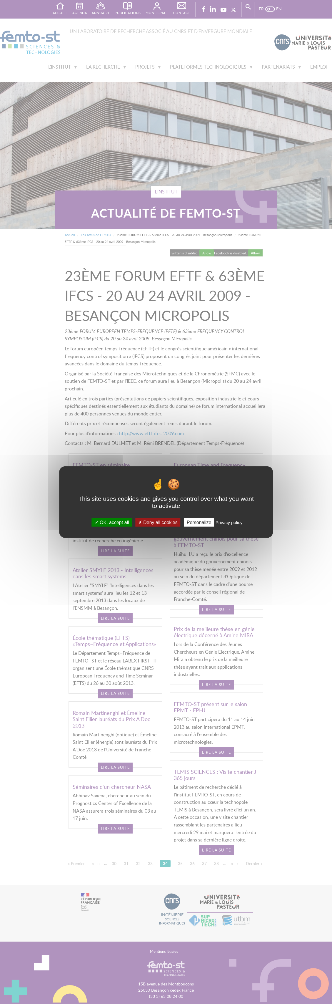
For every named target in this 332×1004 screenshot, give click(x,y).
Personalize (199, 522)
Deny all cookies (158, 522)
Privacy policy (229, 522)
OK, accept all (112, 522)
